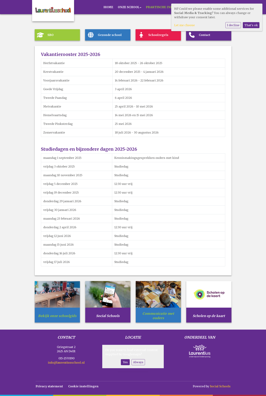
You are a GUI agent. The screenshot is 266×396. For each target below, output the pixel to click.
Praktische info (160, 7)
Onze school (129, 7)
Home (108, 7)
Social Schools (220, 386)
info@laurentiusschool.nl (66, 362)
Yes (125, 362)
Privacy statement (49, 386)
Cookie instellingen (83, 386)
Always (138, 362)
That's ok (251, 25)
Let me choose (184, 25)
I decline (233, 25)
